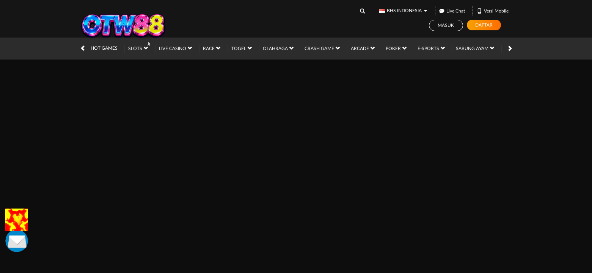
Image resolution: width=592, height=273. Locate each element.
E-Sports (431, 48)
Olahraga (278, 48)
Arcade (363, 48)
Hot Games (104, 48)
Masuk (446, 25)
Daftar (484, 25)
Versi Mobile (493, 11)
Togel (241, 48)
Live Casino (175, 48)
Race (211, 48)
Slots (138, 48)
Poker (396, 48)
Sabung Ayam (475, 48)
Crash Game (322, 48)
